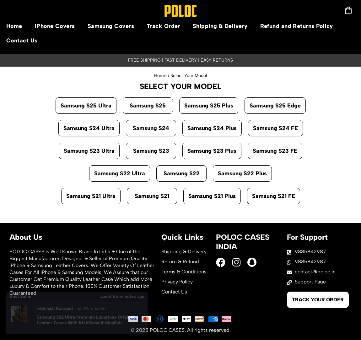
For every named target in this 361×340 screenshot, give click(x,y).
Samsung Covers (111, 26)
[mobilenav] (348, 10)
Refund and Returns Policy (296, 26)
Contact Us (22, 40)
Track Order (163, 26)
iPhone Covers (55, 26)
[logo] (180, 11)
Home (14, 26)
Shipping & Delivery (220, 26)
